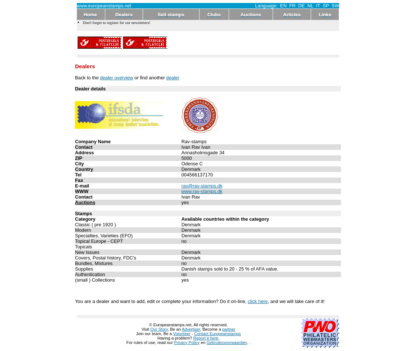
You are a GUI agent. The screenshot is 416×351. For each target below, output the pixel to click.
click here (258, 301)
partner (228, 329)
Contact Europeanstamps (217, 333)
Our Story (159, 329)
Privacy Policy (187, 342)
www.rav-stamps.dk (201, 191)
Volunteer (181, 333)
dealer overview (116, 77)
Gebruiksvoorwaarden (227, 342)
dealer (173, 77)
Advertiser (191, 329)
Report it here (205, 338)
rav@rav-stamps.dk (201, 186)
